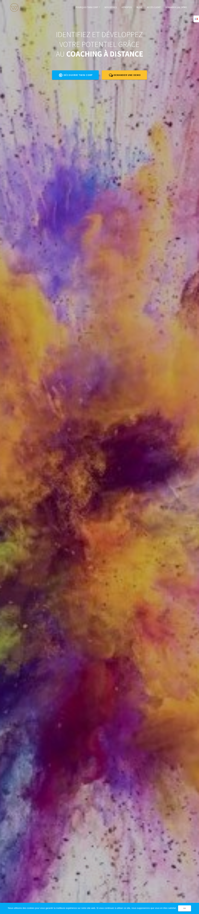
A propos (127, 7)
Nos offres (111, 7)
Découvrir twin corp (75, 75)
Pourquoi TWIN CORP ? (88, 7)
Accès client (154, 7)
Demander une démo (176, 7)
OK (184, 908)
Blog (139, 7)
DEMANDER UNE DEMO (125, 75)
